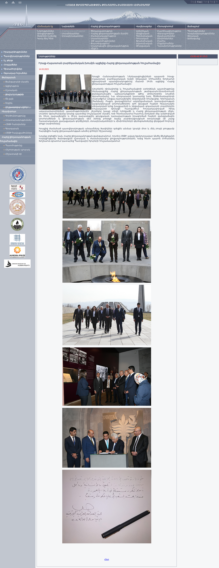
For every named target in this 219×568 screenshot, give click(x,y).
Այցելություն (12, 86)
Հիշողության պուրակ (17, 149)
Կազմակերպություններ (201, 33)
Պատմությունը (13, 145)
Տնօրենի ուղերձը (47, 36)
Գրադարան (12, 128)
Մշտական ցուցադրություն (14, 90)
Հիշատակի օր (13, 154)
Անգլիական (142, 33)
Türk (205, 2)
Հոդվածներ (10, 64)
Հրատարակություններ (18, 120)
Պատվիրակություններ (17, 56)
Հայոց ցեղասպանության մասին (109, 33)
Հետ (106, 559)
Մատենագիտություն (169, 31)
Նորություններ (45, 31)
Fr (217, 2)
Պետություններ (196, 31)
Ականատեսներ (166, 36)
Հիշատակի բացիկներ (18, 107)
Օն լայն (10, 99)
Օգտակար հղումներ (15, 73)
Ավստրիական (144, 43)
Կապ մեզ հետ (45, 38)
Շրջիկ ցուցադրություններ (17, 103)
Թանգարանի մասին (17, 82)
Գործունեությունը (15, 116)
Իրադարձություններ (15, 52)
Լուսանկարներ (70, 33)
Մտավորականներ (72, 36)
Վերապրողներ (165, 33)
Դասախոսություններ (169, 46)
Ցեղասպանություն (102, 31)
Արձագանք (193, 38)
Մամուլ (161, 41)
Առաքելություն (45, 33)
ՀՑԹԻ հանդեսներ (16, 124)
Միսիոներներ (165, 38)
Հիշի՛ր (94, 48)
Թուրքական (143, 46)
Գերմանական (144, 36)
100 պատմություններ (103, 41)
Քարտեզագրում (100, 43)
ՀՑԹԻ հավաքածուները (18, 133)
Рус (212, 2)
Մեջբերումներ (165, 43)
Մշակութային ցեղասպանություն (110, 46)
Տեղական (193, 36)
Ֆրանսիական (144, 41)
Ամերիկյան (142, 31)
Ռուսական (142, 38)
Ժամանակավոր (14, 94)
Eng (192, 2)
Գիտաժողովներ (13, 69)
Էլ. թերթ (8, 60)
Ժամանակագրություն (103, 36)
